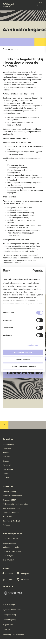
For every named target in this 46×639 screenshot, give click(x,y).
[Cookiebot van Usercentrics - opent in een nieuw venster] (32, 270)
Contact (6, 461)
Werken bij (7, 465)
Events (5, 473)
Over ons (6, 457)
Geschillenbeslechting (11, 508)
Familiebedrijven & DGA (12, 551)
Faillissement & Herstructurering (15, 504)
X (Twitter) (23, 579)
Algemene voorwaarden (12, 609)
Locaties (6, 478)
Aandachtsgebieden (12, 533)
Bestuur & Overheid (10, 539)
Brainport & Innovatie (11, 547)
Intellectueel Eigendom (11, 512)
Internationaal (8, 469)
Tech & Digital (8, 556)
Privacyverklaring (9, 615)
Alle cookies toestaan (23, 352)
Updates (6, 453)
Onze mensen (8, 444)
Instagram (23, 573)
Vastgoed (6, 525)
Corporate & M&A (9, 500)
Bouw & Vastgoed (9, 543)
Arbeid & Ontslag (9, 491)
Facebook (8, 573)
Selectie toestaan (23, 360)
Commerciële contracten (12, 496)
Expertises (7, 448)
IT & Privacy (7, 517)
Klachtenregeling (9, 620)
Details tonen (32, 345)
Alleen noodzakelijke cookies (23, 367)
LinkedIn (8, 579)
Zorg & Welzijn (8, 560)
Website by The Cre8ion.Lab (13, 635)
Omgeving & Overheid (11, 521)
